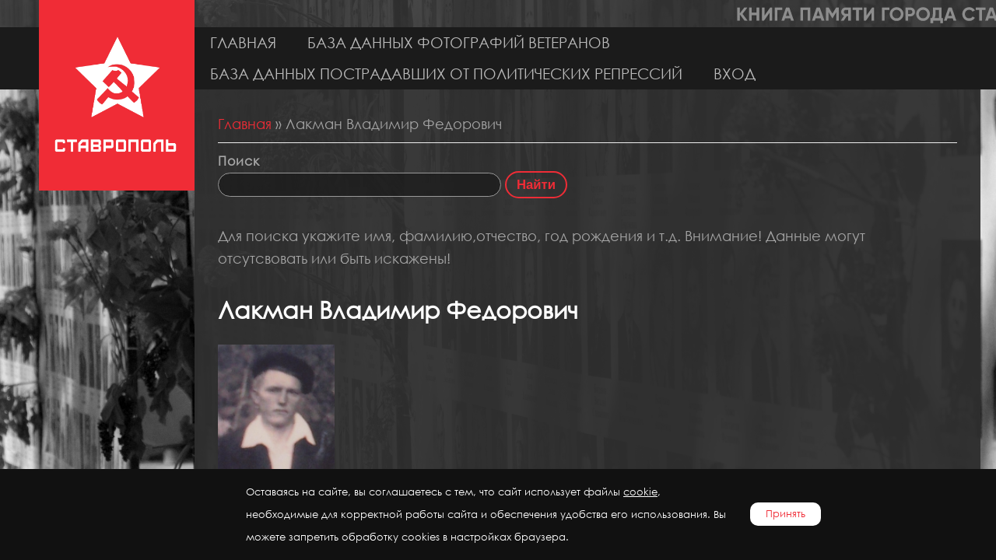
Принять (785, 513)
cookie (640, 492)
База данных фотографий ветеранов (458, 42)
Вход (735, 73)
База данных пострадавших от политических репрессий (446, 73)
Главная (243, 42)
